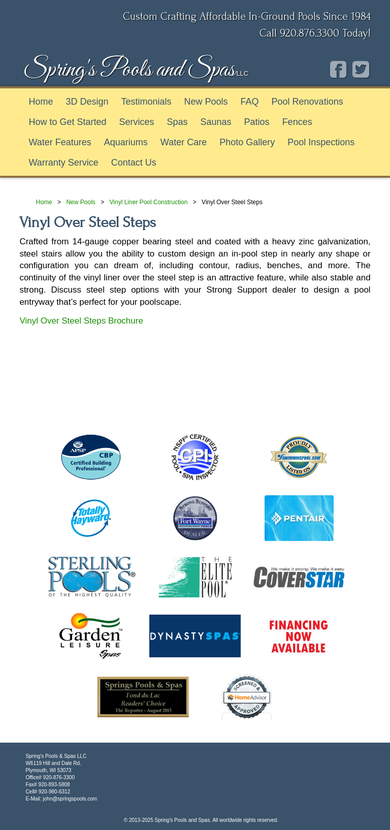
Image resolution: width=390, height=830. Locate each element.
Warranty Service (63, 162)
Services (136, 122)
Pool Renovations (307, 102)
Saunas (216, 122)
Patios (257, 122)
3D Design (87, 102)
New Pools (206, 102)
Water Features (59, 142)
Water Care (183, 142)
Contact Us (133, 162)
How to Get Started (67, 122)
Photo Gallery (247, 142)
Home (40, 102)
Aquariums (126, 142)
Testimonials (146, 102)
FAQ (250, 102)
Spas (177, 122)
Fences (297, 122)
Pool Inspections (320, 142)
